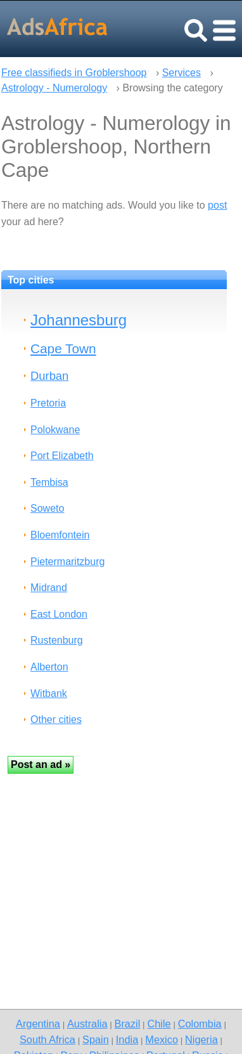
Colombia (200, 1023)
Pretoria (48, 403)
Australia (87, 1023)
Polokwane (55, 429)
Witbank (48, 693)
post (217, 205)
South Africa (47, 1039)
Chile (158, 1023)
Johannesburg (78, 320)
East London (58, 614)
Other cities (56, 719)
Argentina (38, 1023)
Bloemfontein (59, 535)
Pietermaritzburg (67, 561)
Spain (95, 1039)
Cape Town (63, 348)
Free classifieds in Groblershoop (73, 72)
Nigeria (201, 1039)
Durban (49, 375)
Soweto (47, 508)
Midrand (48, 587)
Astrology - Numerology (54, 87)
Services (181, 72)
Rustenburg (56, 640)
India (127, 1039)
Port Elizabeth (62, 455)
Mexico (161, 1039)
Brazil (128, 1023)
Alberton (49, 666)
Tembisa (49, 482)
